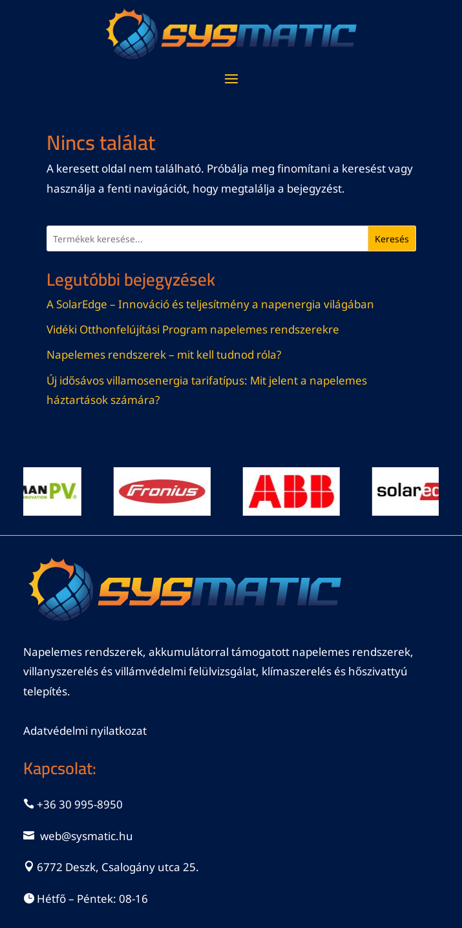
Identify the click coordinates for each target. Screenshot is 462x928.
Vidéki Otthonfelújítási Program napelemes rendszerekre (193, 329)
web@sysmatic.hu (86, 835)
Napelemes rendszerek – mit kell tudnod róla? (164, 354)
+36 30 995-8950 (80, 804)
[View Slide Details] (166, 491)
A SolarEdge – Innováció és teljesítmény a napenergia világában (210, 304)
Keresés (392, 239)
